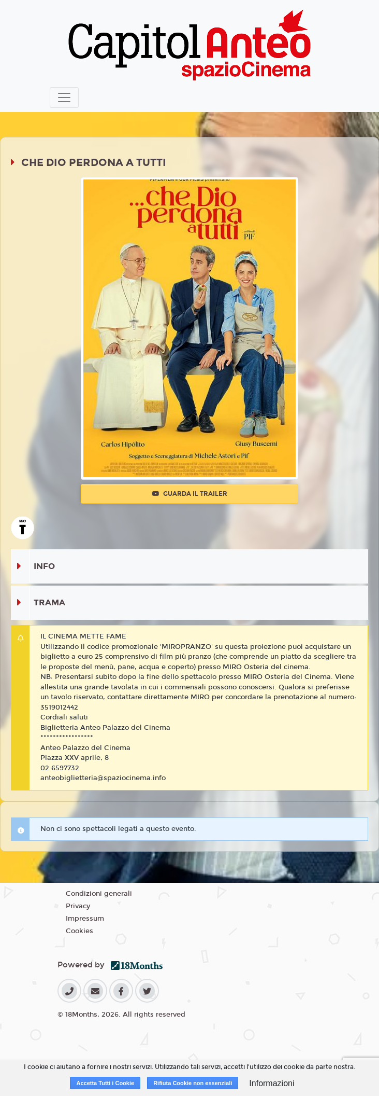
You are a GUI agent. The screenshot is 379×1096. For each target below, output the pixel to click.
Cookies (79, 931)
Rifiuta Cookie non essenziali (192, 1083)
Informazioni (271, 1083)
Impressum (85, 918)
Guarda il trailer (189, 493)
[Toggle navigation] (64, 97)
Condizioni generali (99, 894)
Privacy (78, 906)
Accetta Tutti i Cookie (105, 1083)
